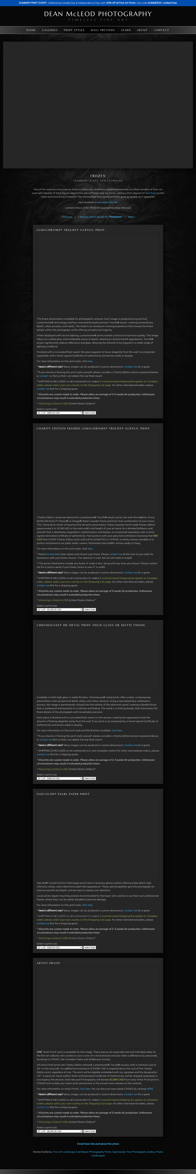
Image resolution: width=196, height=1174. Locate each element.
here (90, 361)
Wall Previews (103, 30)
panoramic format (107, 202)
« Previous (66, 216)
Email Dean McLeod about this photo (98, 1143)
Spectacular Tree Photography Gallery (133, 1151)
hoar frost (150, 193)
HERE (150, 1088)
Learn (126, 30)
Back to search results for (101, 216)
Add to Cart (90, 413)
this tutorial (51, 554)
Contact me (130, 366)
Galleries (50, 30)
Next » (131, 216)
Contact (161, 30)
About (142, 30)
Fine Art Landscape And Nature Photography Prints (82, 1151)
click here (117, 730)
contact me (46, 375)
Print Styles (74, 30)
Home (31, 30)
